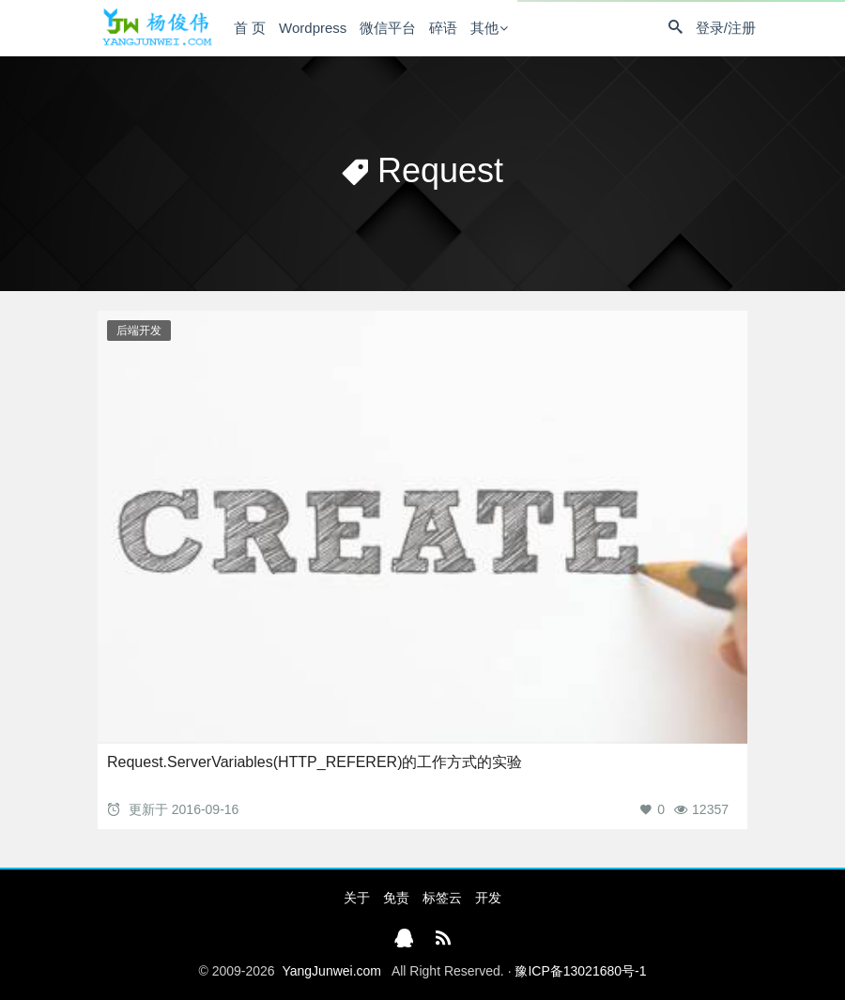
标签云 (442, 897)
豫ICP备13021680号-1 (580, 970)
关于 (357, 897)
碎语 (443, 28)
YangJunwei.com (331, 970)
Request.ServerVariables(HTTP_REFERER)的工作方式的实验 (314, 762)
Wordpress (312, 28)
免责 (396, 897)
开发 (488, 897)
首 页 (250, 28)
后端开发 (138, 330)
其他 (484, 28)
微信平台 (388, 28)
